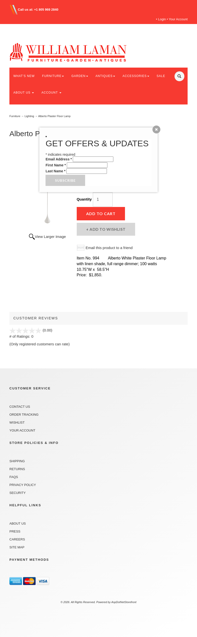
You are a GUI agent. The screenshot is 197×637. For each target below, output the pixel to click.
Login (162, 19)
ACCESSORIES (136, 76)
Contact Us (19, 406)
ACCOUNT (51, 92)
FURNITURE (53, 76)
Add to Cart (101, 213)
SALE (161, 76)
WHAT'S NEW (24, 76)
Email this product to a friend (109, 248)
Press (14, 531)
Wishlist (17, 422)
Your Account (178, 19)
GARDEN (79, 76)
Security (17, 493)
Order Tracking (24, 414)
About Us (17, 523)
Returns (17, 469)
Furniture (14, 116)
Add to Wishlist (107, 229)
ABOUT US (23, 92)
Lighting (29, 116)
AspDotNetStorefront (124, 602)
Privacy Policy (22, 485)
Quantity (84, 199)
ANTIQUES (105, 76)
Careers (17, 539)
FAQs (13, 477)
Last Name (55, 171)
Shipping (17, 461)
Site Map (17, 547)
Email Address (59, 159)
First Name (56, 165)
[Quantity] (103, 199)
